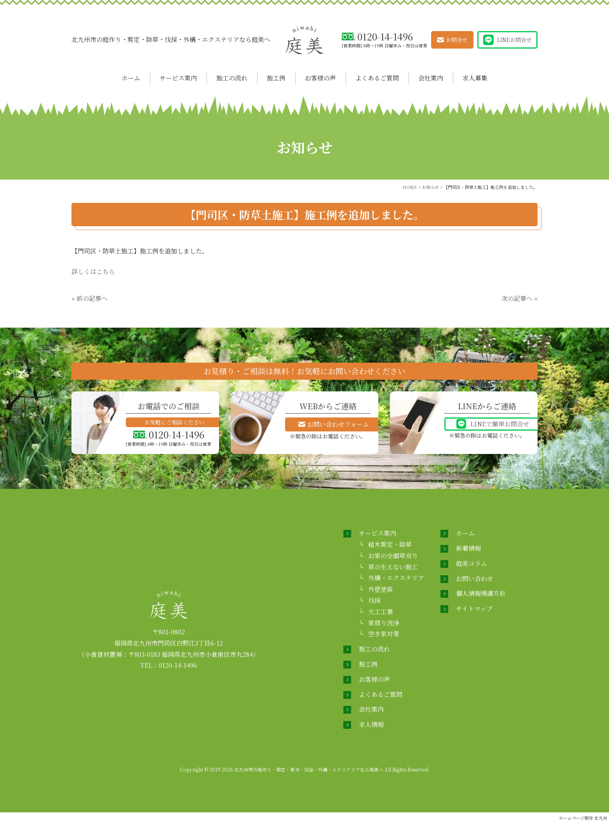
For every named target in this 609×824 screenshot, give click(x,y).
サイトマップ (474, 608)
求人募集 (475, 77)
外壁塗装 (380, 589)
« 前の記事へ (89, 298)
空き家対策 (383, 633)
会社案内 (430, 77)
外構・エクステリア (396, 577)
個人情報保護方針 (481, 593)
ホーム (131, 77)
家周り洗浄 (383, 622)
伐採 (374, 600)
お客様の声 (320, 77)
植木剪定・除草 (390, 544)
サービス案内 (178, 77)
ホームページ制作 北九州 (583, 818)
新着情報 (468, 548)
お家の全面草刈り (393, 555)
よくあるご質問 (377, 77)
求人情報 (371, 724)
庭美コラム (471, 563)
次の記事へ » (519, 298)
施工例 (276, 77)
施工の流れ (231, 77)
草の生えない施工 (393, 566)
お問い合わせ (474, 578)
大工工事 (380, 611)
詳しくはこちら (93, 271)
